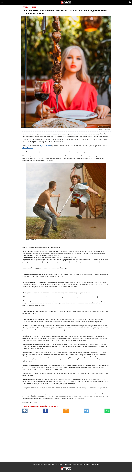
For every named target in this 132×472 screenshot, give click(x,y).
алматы (55, 406)
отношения (35, 406)
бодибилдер (46, 406)
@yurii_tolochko (45, 146)
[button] (45, 411)
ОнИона (27, 406)
